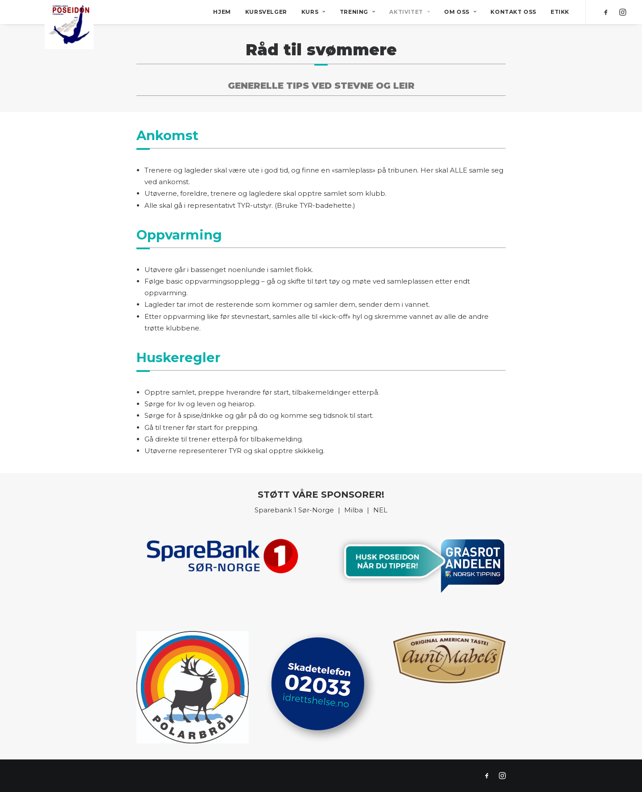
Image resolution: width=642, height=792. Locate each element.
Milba (354, 510)
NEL (380, 510)
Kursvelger (266, 11)
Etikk (560, 11)
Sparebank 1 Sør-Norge (294, 510)
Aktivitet (409, 11)
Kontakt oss (513, 11)
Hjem (221, 11)
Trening (357, 11)
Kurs (313, 11)
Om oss (460, 11)
